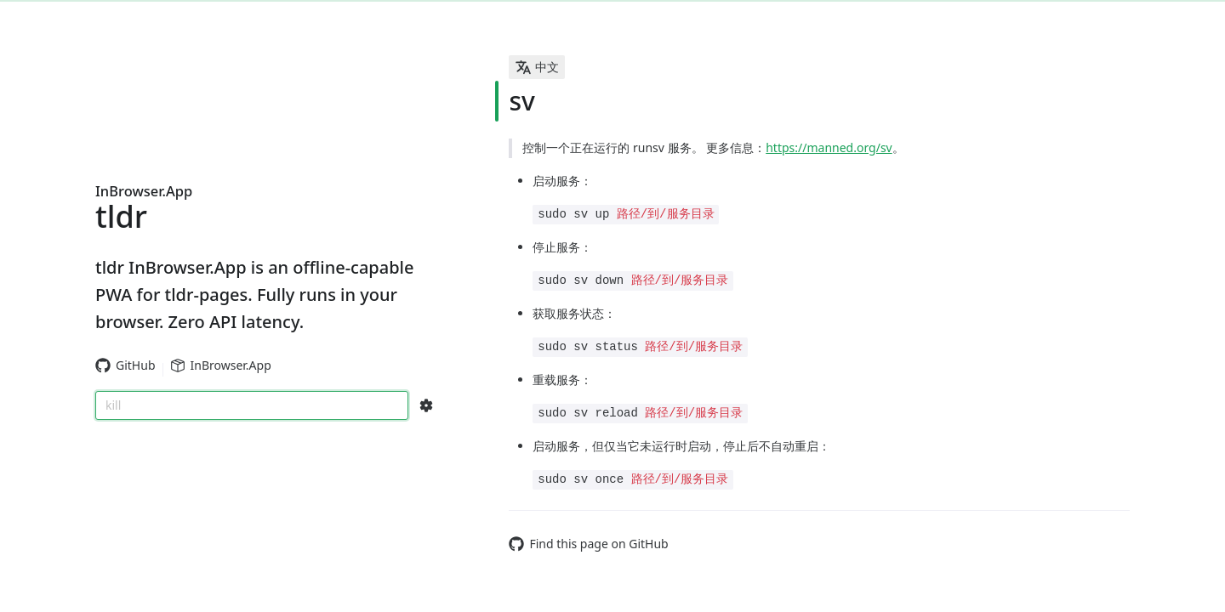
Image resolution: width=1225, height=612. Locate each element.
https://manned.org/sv (829, 147)
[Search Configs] (426, 405)
